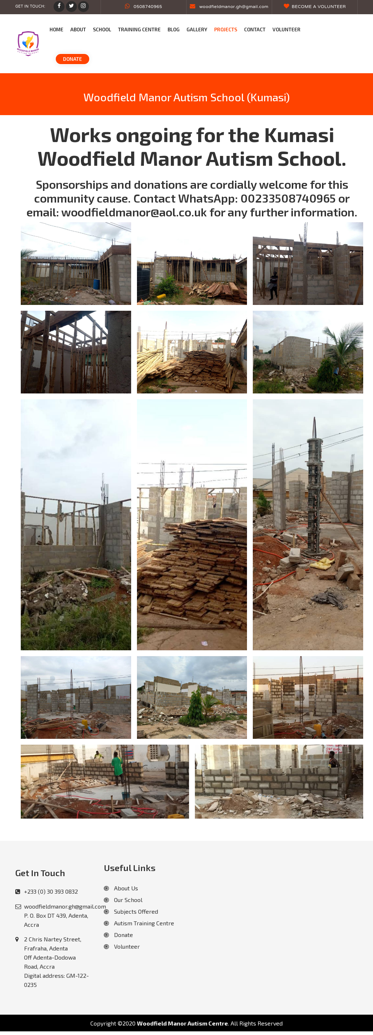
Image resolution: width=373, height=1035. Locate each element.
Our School (123, 899)
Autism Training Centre (139, 923)
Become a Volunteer (315, 7)
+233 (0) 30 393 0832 (51, 891)
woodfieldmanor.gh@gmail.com (229, 7)
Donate (118, 934)
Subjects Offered (131, 911)
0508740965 (143, 7)
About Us (121, 888)
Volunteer (122, 946)
